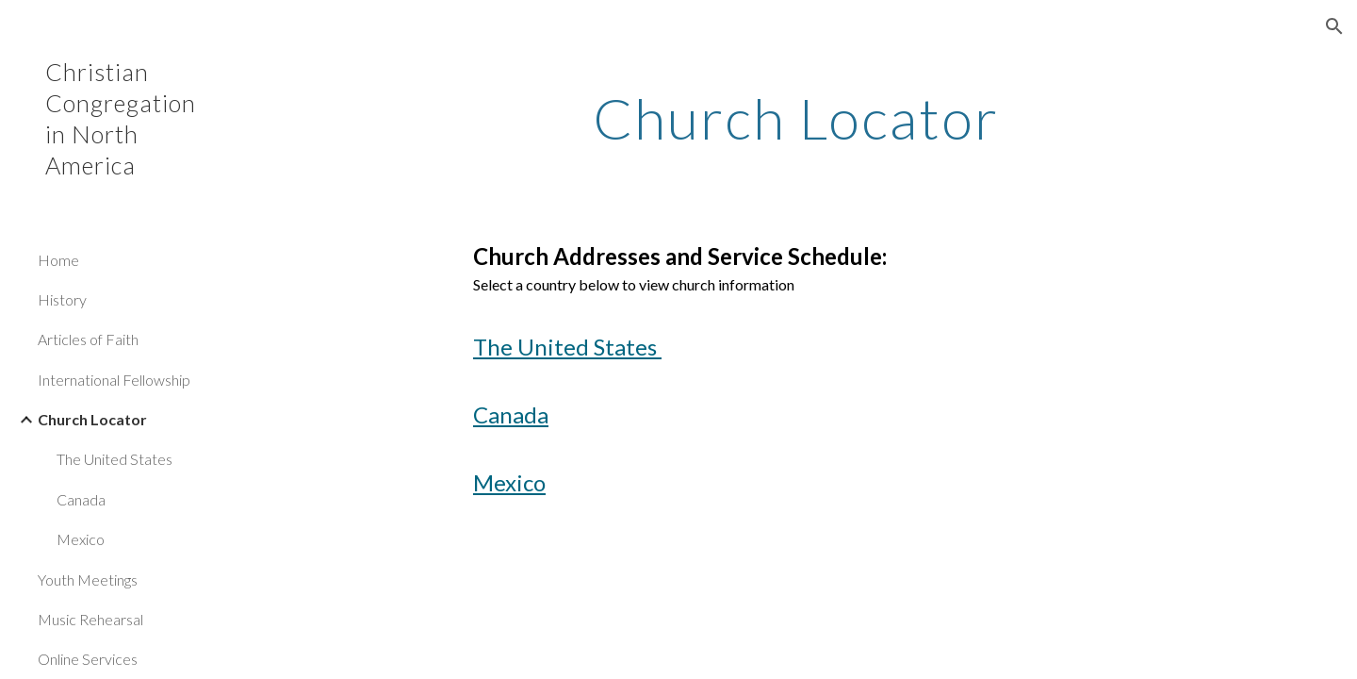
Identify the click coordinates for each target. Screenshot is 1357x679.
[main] (796, 118)
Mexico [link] (81, 539)
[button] (1334, 26)
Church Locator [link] (92, 419)
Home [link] (58, 260)
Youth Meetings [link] (88, 579)
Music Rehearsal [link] (90, 619)
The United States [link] (114, 459)
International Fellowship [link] (114, 380)
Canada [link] (81, 499)
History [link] (62, 299)
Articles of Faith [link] (88, 339)
